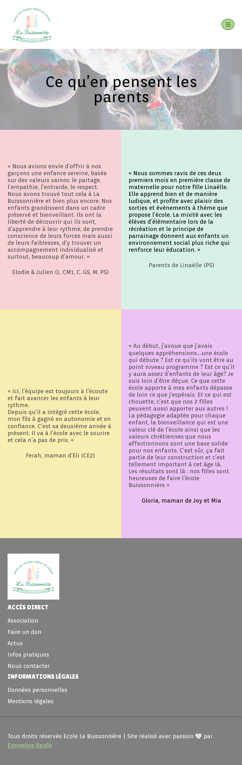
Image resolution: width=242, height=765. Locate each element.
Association (23, 620)
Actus (15, 643)
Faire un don (24, 632)
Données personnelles (37, 690)
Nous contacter (29, 666)
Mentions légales (31, 701)
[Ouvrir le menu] (228, 24)
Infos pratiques (28, 654)
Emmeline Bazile (30, 745)
